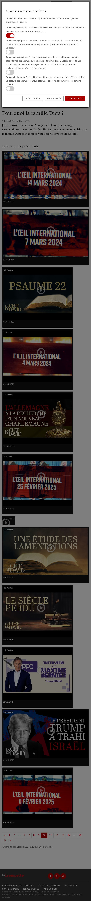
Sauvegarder (54, 98)
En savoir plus (33, 98)
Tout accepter (75, 98)
